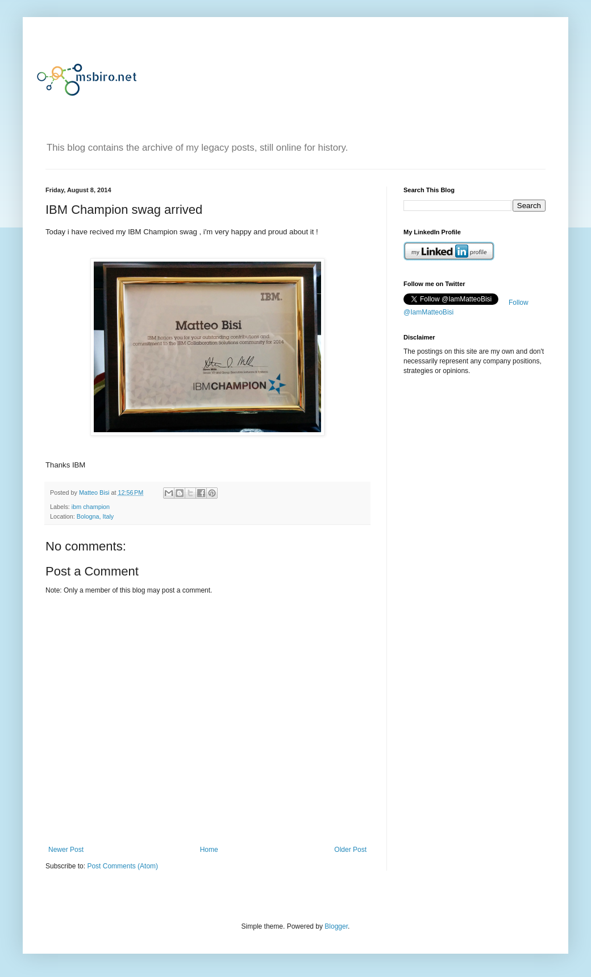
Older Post (350, 850)
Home (209, 850)
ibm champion (91, 506)
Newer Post (66, 850)
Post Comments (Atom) (122, 866)
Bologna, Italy (95, 516)
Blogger (336, 926)
